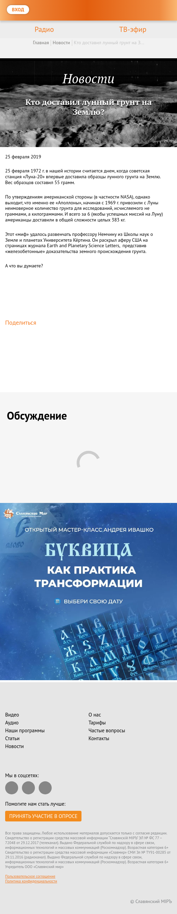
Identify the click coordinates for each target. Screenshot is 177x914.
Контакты (99, 738)
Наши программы (25, 730)
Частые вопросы (107, 730)
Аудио (11, 722)
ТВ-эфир (133, 29)
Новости (61, 42)
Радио (44, 29)
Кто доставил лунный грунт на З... (109, 42)
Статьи (12, 738)
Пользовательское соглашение (30, 876)
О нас (95, 714)
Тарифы (97, 722)
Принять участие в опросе (43, 816)
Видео (12, 714)
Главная (41, 42)
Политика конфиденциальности (31, 881)
